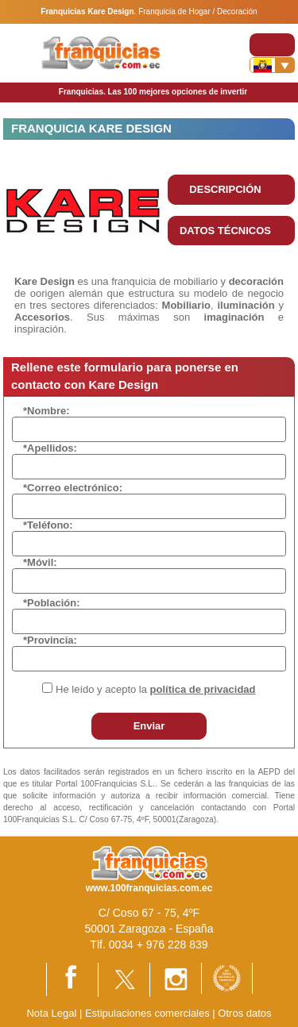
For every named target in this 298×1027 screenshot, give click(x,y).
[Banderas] (272, 65)
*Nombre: (46, 411)
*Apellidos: (50, 448)
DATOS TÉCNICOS (225, 231)
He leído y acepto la (155, 689)
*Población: (51, 603)
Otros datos (244, 1013)
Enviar (149, 726)
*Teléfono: (48, 525)
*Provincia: (50, 640)
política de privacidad (203, 689)
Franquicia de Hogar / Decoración (197, 11)
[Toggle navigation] (272, 44)
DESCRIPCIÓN (225, 189)
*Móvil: (40, 562)
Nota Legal (51, 1013)
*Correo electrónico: (72, 488)
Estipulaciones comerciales (148, 1013)
